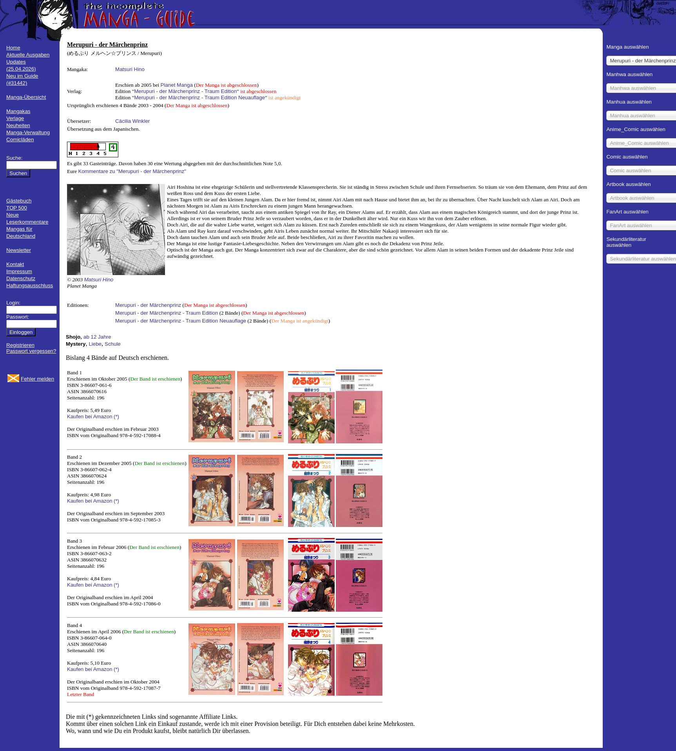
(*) (116, 416)
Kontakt (15, 264)
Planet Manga (177, 85)
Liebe (95, 344)
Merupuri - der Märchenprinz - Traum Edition (185, 91)
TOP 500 (16, 208)
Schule (113, 344)
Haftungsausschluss (29, 285)
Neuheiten (18, 125)
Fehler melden (37, 379)
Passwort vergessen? (31, 351)
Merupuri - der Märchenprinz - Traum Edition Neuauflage (199, 97)
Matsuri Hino (130, 69)
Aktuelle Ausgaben (27, 55)
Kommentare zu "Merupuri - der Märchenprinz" (132, 171)
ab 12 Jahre (97, 337)
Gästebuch (18, 201)
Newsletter (18, 250)
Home (13, 48)
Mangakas (18, 111)
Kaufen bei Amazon (89, 416)
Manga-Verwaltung (28, 132)
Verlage (15, 118)
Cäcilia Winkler (132, 121)
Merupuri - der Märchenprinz (148, 305)
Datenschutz (20, 278)
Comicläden (20, 139)
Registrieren (20, 345)
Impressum (19, 271)
